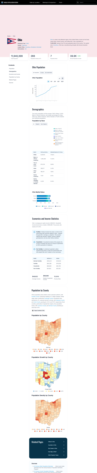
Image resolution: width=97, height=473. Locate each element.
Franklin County (35, 300)
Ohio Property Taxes (53, 459)
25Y (55, 81)
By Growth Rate (48, 72)
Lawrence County (42, 309)
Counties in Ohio (52, 449)
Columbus (24, 45)
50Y (58, 81)
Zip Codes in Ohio (52, 452)
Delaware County (60, 304)
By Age (42, 72)
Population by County (14, 77)
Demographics (12, 71)
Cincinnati (38, 47)
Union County (37, 306)
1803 (27, 43)
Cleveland (33, 47)
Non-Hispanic (44, 127)
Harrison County (53, 309)
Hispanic (37, 127)
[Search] (87, 2)
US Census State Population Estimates (43, 470)
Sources (11, 82)
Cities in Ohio (51, 445)
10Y (51, 81)
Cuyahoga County (48, 302)
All (48, 81)
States (9, 36)
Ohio (51, 39)
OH (25, 49)
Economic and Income (14, 74)
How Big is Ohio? (52, 455)
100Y (62, 81)
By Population (36, 72)
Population (11, 68)
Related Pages (12, 79)
